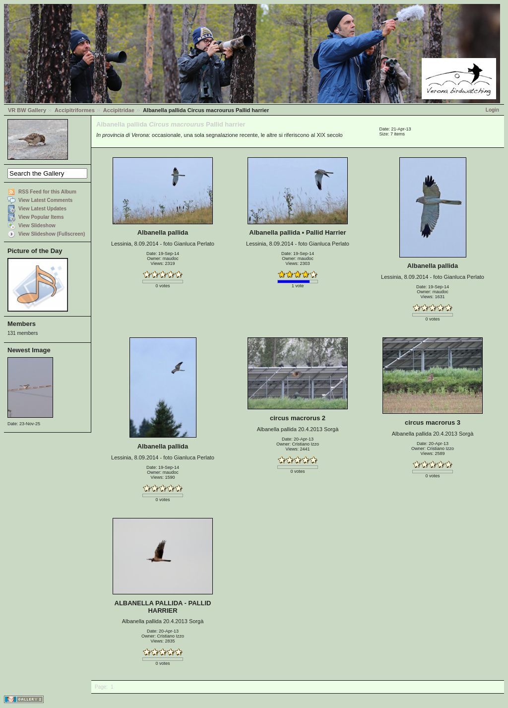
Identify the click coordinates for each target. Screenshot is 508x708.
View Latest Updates (42, 208)
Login (492, 110)
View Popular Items (41, 217)
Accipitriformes (75, 110)
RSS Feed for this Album (47, 191)
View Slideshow (37, 225)
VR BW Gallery (27, 110)
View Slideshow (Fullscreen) (51, 234)
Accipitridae (118, 110)
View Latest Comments (45, 200)
